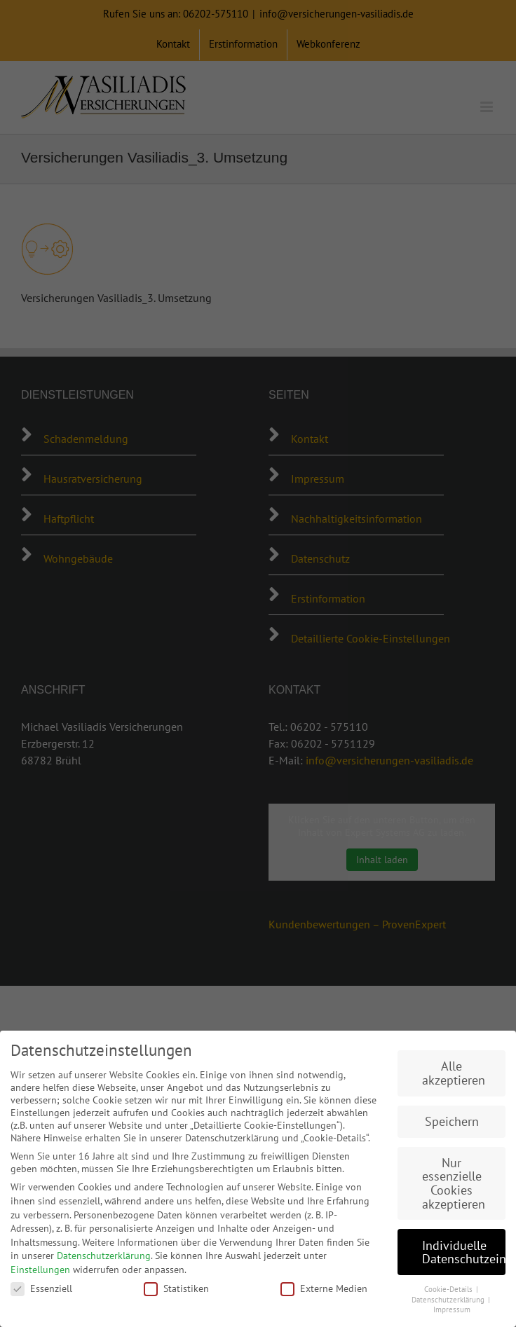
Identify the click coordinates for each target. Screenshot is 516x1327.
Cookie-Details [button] (449, 1289)
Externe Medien (323, 1288)
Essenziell (41, 1288)
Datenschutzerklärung (104, 1255)
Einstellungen (40, 1269)
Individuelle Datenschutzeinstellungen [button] (463, 1252)
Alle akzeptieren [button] (453, 1073)
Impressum (451, 1309)
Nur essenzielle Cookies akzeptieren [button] (453, 1183)
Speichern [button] (452, 1121)
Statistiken (176, 1288)
